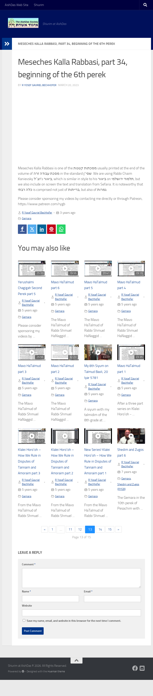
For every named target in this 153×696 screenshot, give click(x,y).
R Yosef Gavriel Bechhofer (40, 85)
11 (69, 545)
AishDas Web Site (16, 5)
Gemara (27, 218)
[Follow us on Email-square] (142, 684)
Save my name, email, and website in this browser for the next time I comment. (74, 637)
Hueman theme (56, 687)
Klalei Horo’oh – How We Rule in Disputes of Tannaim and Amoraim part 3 (31, 470)
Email (88, 607)
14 (101, 545)
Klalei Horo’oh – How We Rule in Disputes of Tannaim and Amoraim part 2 (64, 470)
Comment (28, 580)
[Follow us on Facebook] (135, 684)
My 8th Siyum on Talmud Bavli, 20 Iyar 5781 (98, 380)
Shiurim (39, 5)
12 (80, 545)
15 (112, 545)
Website (27, 621)
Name (26, 607)
